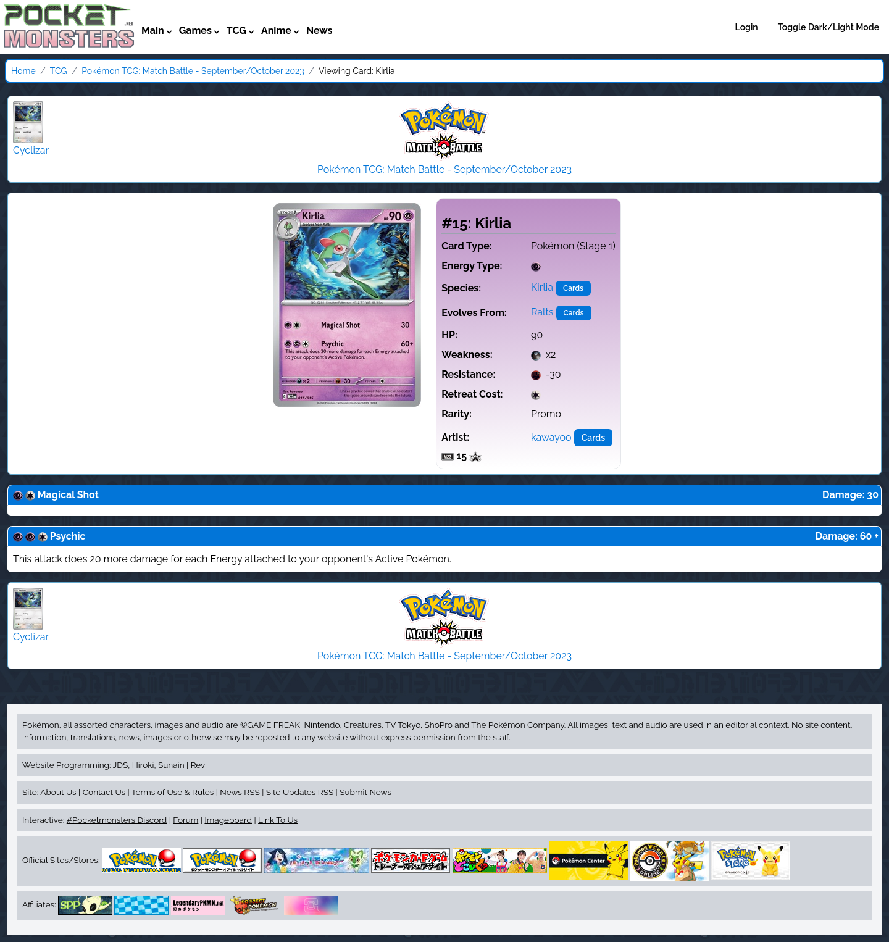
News (319, 30)
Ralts (542, 312)
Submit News (365, 792)
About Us (58, 792)
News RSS (239, 792)
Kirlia (542, 287)
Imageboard (228, 820)
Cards (573, 288)
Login (746, 27)
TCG (58, 71)
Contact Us (104, 792)
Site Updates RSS (299, 792)
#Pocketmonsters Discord (117, 820)
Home (23, 71)
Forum (185, 820)
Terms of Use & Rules (172, 792)
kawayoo (551, 437)
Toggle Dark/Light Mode (828, 27)
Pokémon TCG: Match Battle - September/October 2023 (192, 71)
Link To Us (278, 820)
